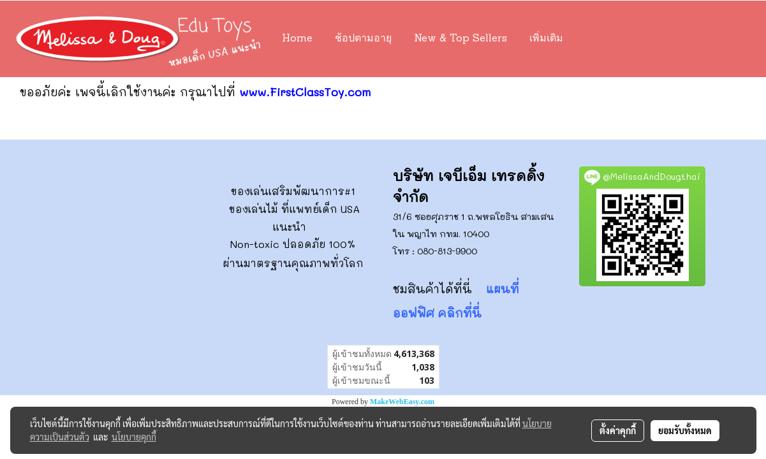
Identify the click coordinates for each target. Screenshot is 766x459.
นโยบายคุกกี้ (134, 436)
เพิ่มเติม (546, 39)
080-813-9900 (447, 251)
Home (297, 39)
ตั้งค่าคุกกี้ (618, 430)
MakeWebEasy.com (402, 401)
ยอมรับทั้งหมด (685, 430)
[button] (593, 39)
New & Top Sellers (460, 39)
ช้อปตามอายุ (363, 39)
